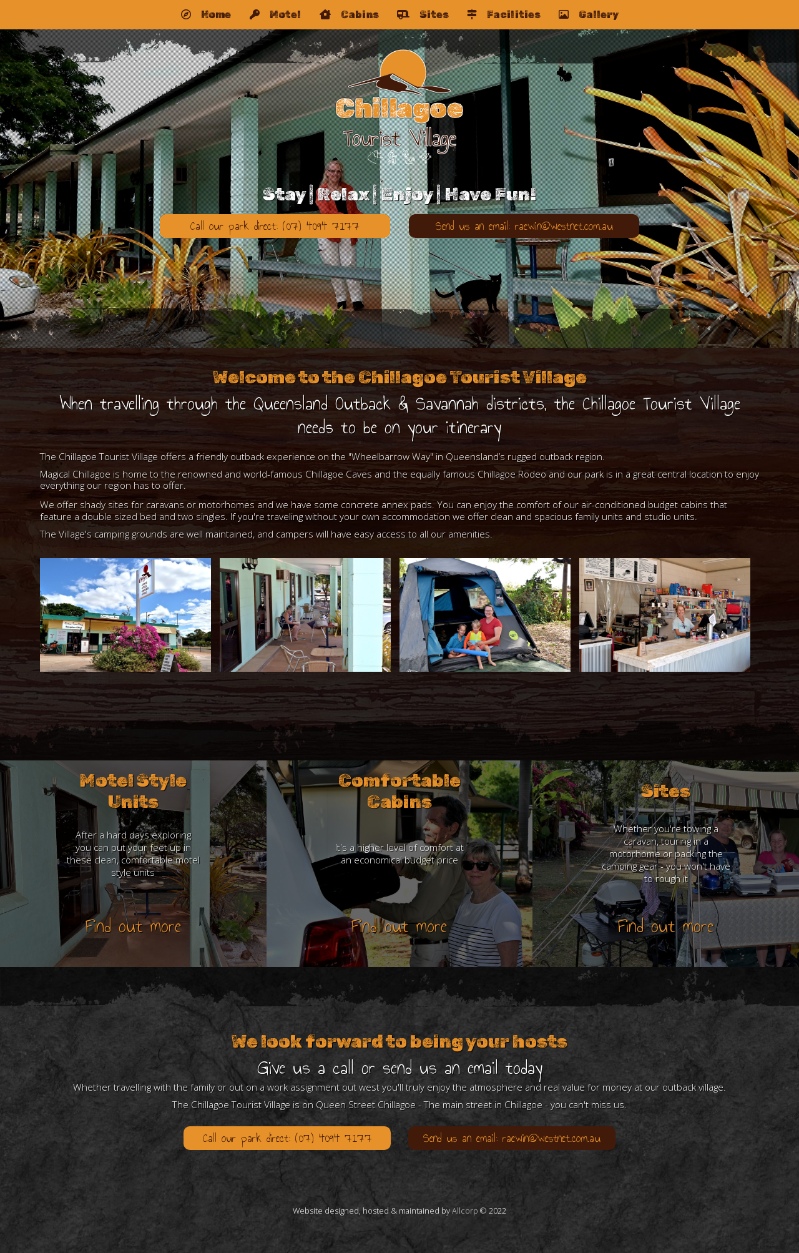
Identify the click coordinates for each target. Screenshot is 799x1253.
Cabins (349, 15)
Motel (275, 15)
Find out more (133, 925)
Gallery (589, 15)
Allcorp (465, 1210)
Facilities (503, 15)
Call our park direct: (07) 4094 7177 (275, 226)
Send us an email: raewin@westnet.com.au (524, 226)
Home (206, 15)
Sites (422, 15)
